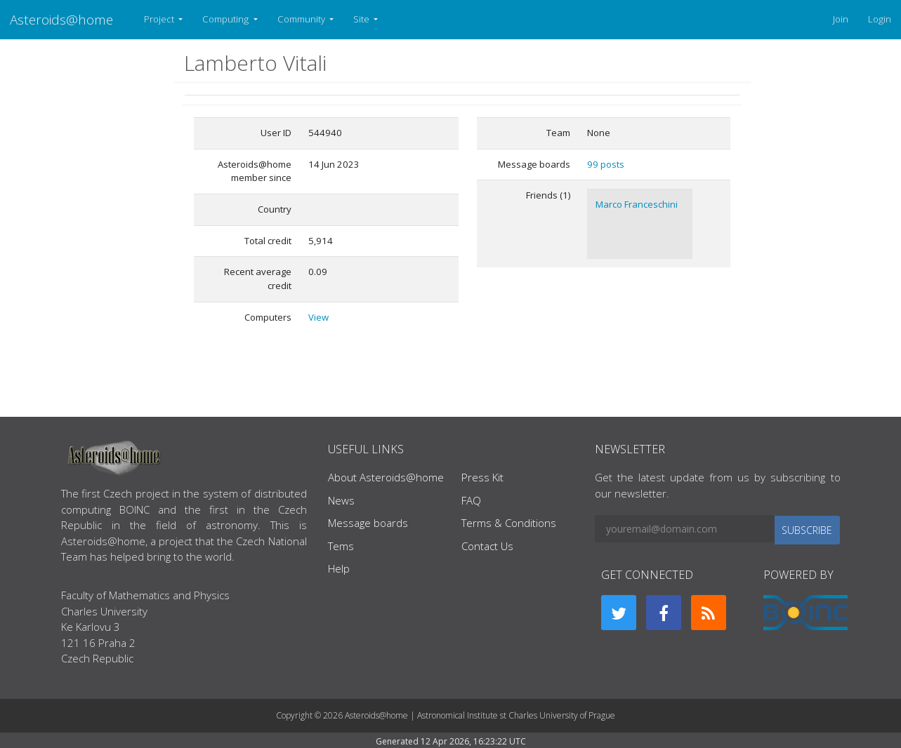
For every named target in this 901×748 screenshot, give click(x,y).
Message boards (368, 523)
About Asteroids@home (386, 477)
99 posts (605, 164)
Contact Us (487, 546)
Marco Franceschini (637, 204)
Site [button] (362, 19)
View (318, 317)
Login (879, 19)
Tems (341, 546)
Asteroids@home (61, 19)
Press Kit (482, 477)
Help (339, 568)
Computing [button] (226, 19)
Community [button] (302, 19)
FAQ (471, 500)
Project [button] (160, 19)
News (341, 500)
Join (840, 19)
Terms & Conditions (508, 523)
